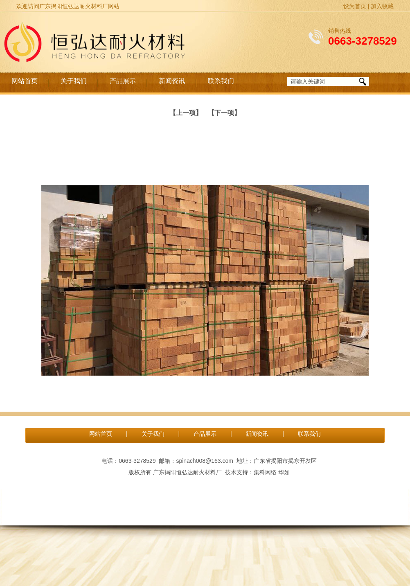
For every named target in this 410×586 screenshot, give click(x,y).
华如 (284, 472)
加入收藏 (382, 6)
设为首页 (354, 6)
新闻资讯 (172, 80)
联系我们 (221, 80)
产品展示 (123, 80)
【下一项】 (224, 112)
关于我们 (74, 80)
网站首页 (24, 80)
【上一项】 (185, 112)
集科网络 (265, 472)
